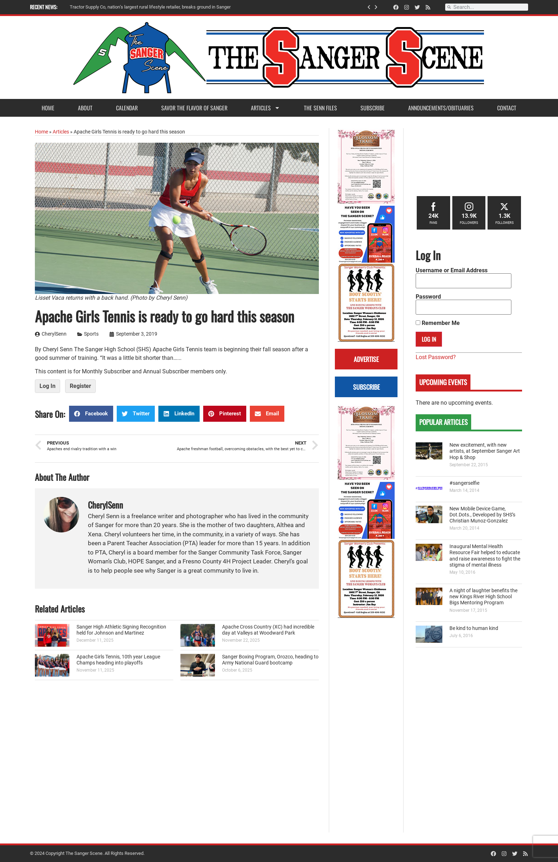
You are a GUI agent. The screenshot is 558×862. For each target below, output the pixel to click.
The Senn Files (320, 108)
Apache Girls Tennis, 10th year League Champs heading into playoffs (118, 660)
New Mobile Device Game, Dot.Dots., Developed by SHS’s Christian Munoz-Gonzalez (482, 515)
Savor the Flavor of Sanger (194, 108)
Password (428, 297)
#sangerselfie (464, 483)
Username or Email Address (452, 270)
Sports (91, 334)
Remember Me (438, 323)
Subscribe (372, 108)
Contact (506, 108)
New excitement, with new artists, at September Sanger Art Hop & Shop (484, 451)
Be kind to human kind (473, 628)
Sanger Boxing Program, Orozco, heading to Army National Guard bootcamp (270, 660)
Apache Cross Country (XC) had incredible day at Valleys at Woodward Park (268, 630)
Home (48, 108)
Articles (265, 107)
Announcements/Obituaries (441, 108)
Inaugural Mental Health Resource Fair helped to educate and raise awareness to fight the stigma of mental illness (484, 555)
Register (80, 386)
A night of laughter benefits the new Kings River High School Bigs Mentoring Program (483, 597)
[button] (369, 7)
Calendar (127, 108)
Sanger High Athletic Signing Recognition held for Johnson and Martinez (121, 630)
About (85, 108)
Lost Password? (436, 357)
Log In (48, 386)
